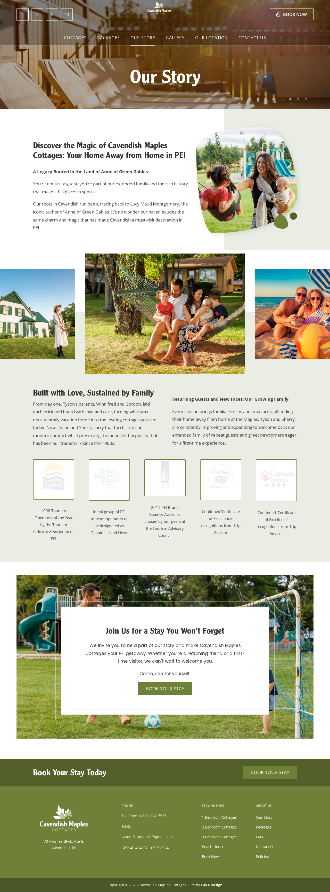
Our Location (211, 38)
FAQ (259, 836)
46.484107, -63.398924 (149, 847)
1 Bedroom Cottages (219, 817)
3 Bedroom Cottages (219, 836)
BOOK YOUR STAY (165, 688)
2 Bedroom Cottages (219, 827)
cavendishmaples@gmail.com (147, 836)
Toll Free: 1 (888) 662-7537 (143, 815)
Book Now (291, 14)
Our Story (142, 38)
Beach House (213, 846)
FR (66, 15)
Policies (262, 856)
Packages (108, 38)
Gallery (175, 38)
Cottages (75, 38)
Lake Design (211, 884)
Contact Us (252, 38)
